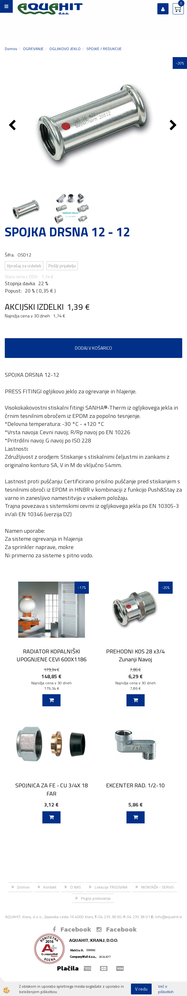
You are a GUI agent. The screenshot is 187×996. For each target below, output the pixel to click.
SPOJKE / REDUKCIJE (104, 49)
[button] (174, 126)
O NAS (75, 887)
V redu (141, 988)
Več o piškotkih (166, 989)
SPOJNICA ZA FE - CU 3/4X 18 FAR (51, 789)
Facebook (72, 929)
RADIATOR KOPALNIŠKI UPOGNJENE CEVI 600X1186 (52, 655)
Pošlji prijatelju (62, 265)
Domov (11, 49)
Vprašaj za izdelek (24, 265)
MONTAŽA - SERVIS (157, 887)
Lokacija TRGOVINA (111, 887)
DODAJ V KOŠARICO (93, 348)
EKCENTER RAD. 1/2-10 (135, 785)
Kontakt (49, 887)
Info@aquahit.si (168, 917)
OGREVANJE (33, 49)
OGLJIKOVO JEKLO (65, 49)
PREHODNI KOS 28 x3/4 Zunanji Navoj (135, 655)
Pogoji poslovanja (96, 898)
